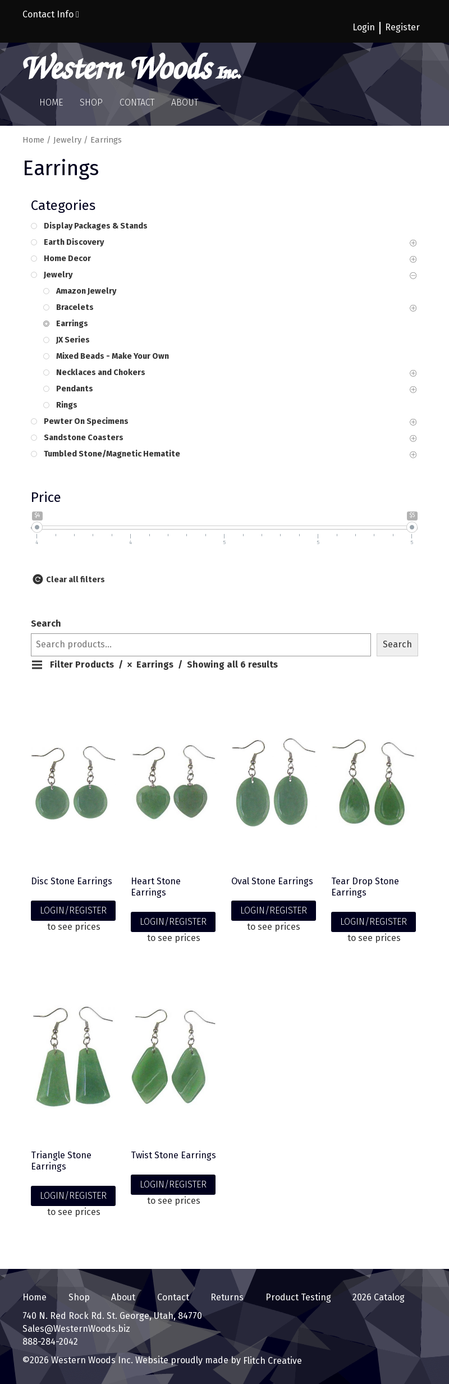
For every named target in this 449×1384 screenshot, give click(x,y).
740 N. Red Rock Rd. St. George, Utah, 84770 (112, 1315)
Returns (227, 1297)
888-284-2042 (50, 1341)
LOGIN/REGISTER (73, 910)
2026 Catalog (378, 1297)
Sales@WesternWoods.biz (76, 1328)
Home (51, 102)
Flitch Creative (271, 1360)
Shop (91, 102)
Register (402, 27)
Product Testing (298, 1297)
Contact (137, 102)
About (184, 102)
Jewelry (67, 140)
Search (46, 623)
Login (363, 27)
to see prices (73, 926)
